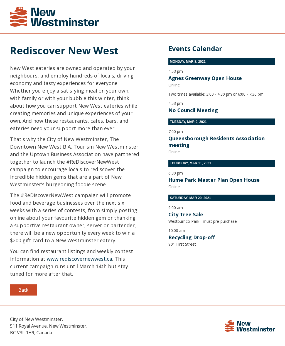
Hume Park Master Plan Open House (214, 179)
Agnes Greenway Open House (205, 78)
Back (23, 290)
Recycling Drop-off (191, 237)
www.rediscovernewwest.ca (79, 258)
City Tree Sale (185, 214)
